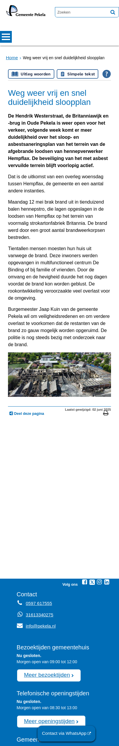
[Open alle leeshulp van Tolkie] (106, 74)
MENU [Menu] (6, 37)
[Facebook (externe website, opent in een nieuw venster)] (84, 528)
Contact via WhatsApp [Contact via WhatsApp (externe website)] (66, 734)
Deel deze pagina (28, 360)
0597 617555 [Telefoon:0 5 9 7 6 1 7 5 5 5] (38, 549)
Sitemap (22, 738)
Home (11, 57)
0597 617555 (49, 724)
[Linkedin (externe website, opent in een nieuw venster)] (107, 528)
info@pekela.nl (35, 572)
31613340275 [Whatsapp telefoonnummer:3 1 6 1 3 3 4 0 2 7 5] (38, 561)
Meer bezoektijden (44, 620)
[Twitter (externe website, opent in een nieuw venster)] (92, 528)
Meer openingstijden (46, 665)
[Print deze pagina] (106, 360)
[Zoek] (112, 12)
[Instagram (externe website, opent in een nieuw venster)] (99, 528)
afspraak (55, 718)
